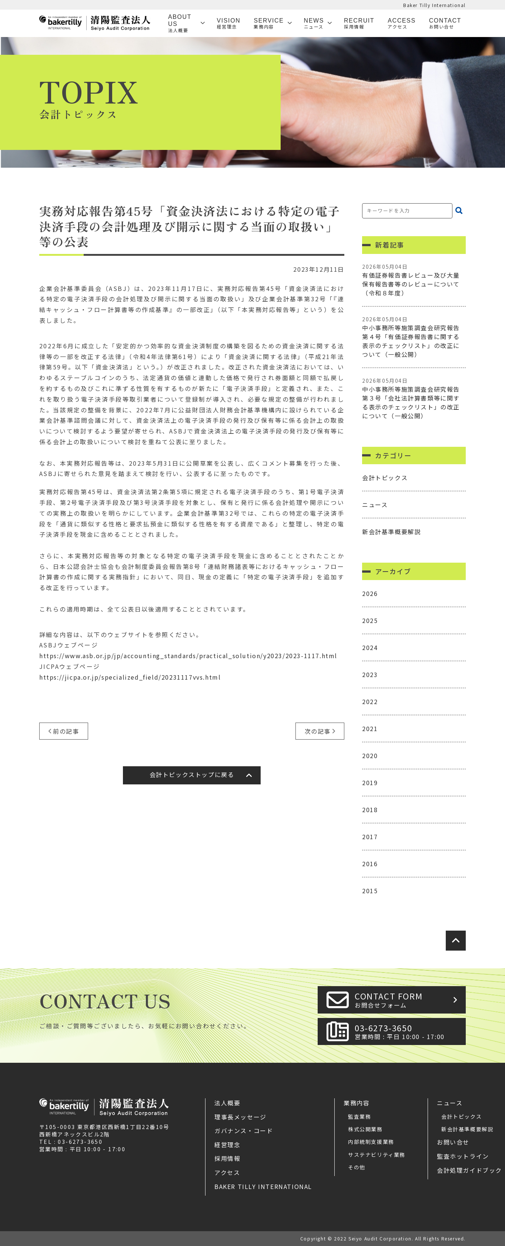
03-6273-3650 (408, 1031)
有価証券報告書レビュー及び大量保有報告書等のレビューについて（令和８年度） (414, 280)
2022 (370, 701)
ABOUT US (182, 23)
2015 (370, 890)
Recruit (359, 23)
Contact (445, 23)
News (314, 23)
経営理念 (227, 1144)
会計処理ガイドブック (469, 1170)
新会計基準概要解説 (391, 531)
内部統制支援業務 (371, 1141)
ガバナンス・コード (243, 1130)
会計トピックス (385, 477)
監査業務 (359, 1116)
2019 (370, 782)
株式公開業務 (365, 1129)
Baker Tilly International (434, 5)
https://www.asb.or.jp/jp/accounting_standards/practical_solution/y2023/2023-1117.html (188, 655)
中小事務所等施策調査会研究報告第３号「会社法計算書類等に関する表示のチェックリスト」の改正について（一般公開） (414, 398)
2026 (370, 593)
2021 (370, 728)
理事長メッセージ (240, 1116)
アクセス (227, 1172)
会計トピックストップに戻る (192, 774)
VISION (229, 23)
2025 (370, 620)
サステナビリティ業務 (376, 1154)
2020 (370, 755)
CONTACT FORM (408, 999)
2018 (370, 809)
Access (401, 23)
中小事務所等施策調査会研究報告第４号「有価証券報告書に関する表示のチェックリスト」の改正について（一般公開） (414, 337)
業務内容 (356, 1102)
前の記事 (66, 731)
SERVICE (269, 23)
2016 (370, 863)
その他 (356, 1167)
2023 (370, 674)
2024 (370, 647)
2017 (370, 836)
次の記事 (318, 731)
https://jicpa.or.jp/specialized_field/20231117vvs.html (130, 677)
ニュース (375, 504)
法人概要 (227, 1102)
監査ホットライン (463, 1156)
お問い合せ (453, 1142)
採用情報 (227, 1158)
